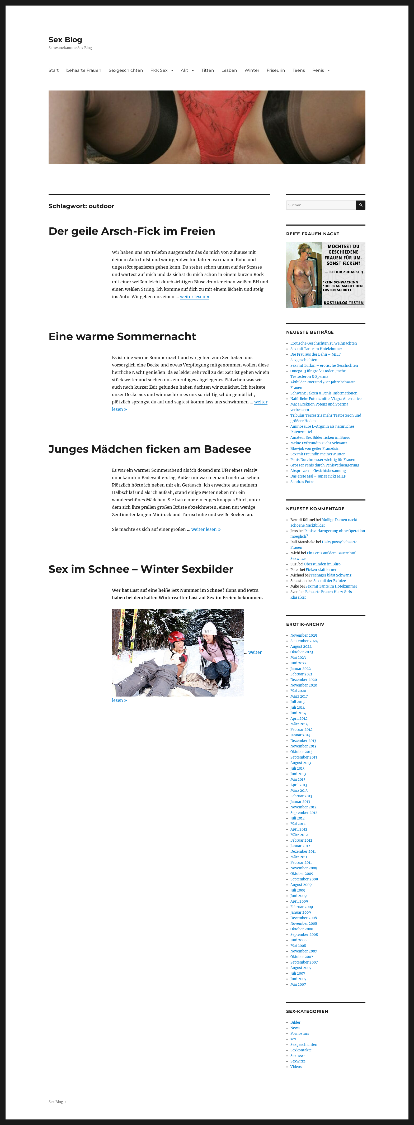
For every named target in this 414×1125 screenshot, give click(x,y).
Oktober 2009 (301, 873)
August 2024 (301, 646)
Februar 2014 (301, 729)
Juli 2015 (297, 702)
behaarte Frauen (83, 70)
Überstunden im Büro (322, 564)
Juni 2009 (298, 896)
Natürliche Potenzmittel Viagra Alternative (325, 399)
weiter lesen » (194, 296)
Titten (207, 70)
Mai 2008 (298, 945)
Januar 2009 (300, 912)
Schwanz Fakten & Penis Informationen (323, 393)
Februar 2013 (301, 796)
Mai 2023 (298, 657)
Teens (299, 70)
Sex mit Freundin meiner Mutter (317, 454)
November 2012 (303, 807)
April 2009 (299, 901)
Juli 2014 (297, 707)
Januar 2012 (300, 846)
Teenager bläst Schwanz (330, 575)
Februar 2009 (301, 907)
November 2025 (303, 635)
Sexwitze (297, 1061)
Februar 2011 (301, 862)
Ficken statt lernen (321, 570)
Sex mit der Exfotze (329, 581)
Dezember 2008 (303, 918)
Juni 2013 (298, 774)
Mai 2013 (297, 779)
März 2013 (299, 790)
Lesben (229, 70)
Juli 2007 (297, 973)
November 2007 (303, 951)
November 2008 (303, 923)
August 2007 (301, 968)
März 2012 (299, 835)
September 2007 (304, 962)
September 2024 (304, 641)
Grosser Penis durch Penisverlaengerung (324, 465)
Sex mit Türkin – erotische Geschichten (324, 365)
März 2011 (298, 857)
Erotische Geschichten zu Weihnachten (323, 343)
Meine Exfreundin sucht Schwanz (318, 443)
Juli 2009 (297, 890)
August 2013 (300, 763)
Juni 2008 (298, 940)
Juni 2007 (298, 979)
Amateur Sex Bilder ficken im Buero (320, 437)
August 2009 (301, 885)
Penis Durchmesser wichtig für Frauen (322, 459)
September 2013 (303, 757)
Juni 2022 (298, 663)
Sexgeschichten (126, 70)
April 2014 (298, 718)
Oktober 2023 (301, 652)
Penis (318, 70)
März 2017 (299, 696)
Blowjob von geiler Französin (315, 448)
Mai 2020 (298, 691)
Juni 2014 (298, 713)
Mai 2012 (297, 824)
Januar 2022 (300, 668)
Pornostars (299, 1033)
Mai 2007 (298, 984)
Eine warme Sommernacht (122, 336)
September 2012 (303, 813)
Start (54, 70)
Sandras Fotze (302, 482)
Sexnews (297, 1056)
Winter (251, 70)
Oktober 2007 (301, 957)
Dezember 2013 (303, 740)
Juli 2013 (297, 768)
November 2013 (303, 746)
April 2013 (298, 785)
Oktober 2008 (301, 929)
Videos (296, 1067)
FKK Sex (159, 70)
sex (293, 1039)
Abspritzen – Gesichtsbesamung (318, 471)
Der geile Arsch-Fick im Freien (132, 231)
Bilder (295, 1022)
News (295, 1028)
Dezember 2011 (303, 851)
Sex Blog (65, 39)
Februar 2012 (301, 840)
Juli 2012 (297, 818)
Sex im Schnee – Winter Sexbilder (141, 568)
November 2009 (303, 868)
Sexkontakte (301, 1050)
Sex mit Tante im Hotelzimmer (316, 349)
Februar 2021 (301, 674)
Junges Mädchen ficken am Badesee (150, 448)
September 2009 (304, 879)
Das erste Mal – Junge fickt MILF (318, 476)
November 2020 (303, 685)
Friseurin (276, 70)
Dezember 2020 (303, 680)
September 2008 (304, 934)
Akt (184, 70)
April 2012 (298, 829)
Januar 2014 (300, 735)
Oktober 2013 (301, 752)
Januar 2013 (300, 801)
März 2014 (299, 724)
